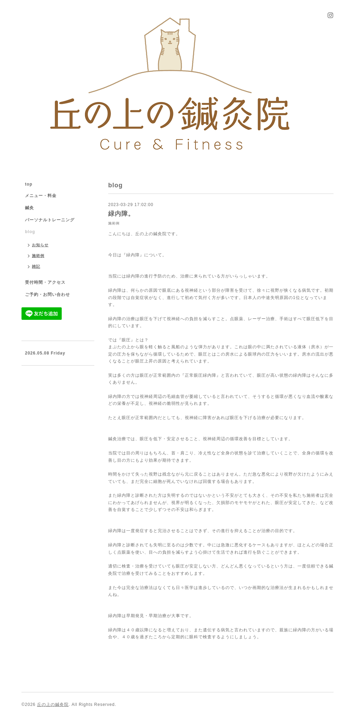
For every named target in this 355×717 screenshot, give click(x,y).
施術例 (114, 223)
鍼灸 (29, 207)
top (29, 184)
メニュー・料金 (41, 195)
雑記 (36, 266)
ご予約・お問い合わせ (47, 294)
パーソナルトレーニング (50, 219)
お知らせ (40, 245)
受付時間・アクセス (45, 282)
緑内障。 (121, 213)
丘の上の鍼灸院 (53, 704)
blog (30, 231)
